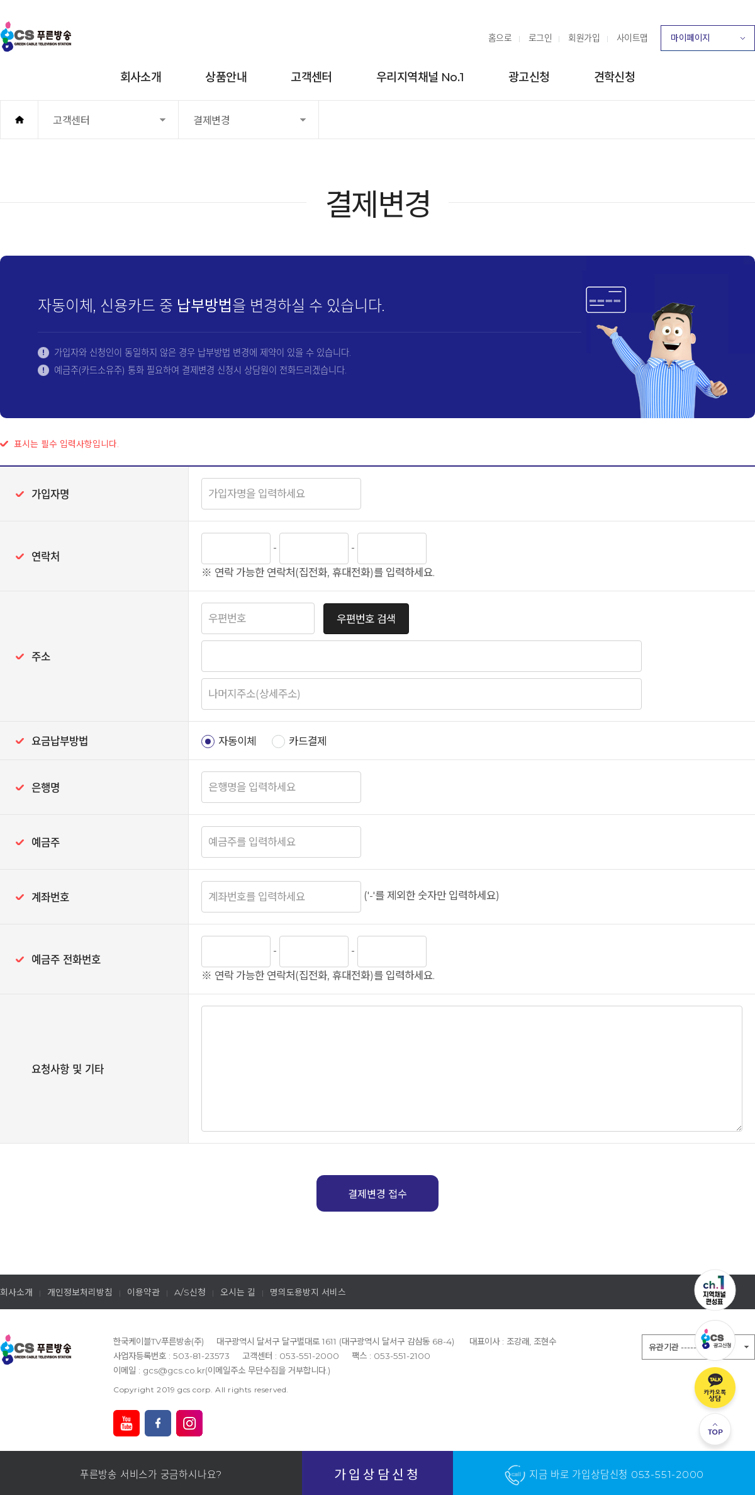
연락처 (45, 556)
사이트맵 (632, 38)
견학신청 (614, 77)
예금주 (45, 842)
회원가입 (584, 38)
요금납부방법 (59, 741)
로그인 (540, 38)
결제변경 (223, 126)
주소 (40, 657)
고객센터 (311, 77)
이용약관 (143, 1292)
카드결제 (308, 741)
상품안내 (226, 77)
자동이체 (237, 741)
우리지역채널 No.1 (420, 77)
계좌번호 (50, 897)
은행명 (45, 788)
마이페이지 (708, 41)
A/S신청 (190, 1292)
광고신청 (529, 77)
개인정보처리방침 (80, 1292)
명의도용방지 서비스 (308, 1292)
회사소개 (141, 77)
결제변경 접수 (377, 1194)
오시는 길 (237, 1292)
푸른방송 (36, 36)
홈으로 (500, 38)
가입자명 (50, 494)
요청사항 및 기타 (67, 1069)
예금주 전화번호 (66, 959)
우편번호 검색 (366, 619)
